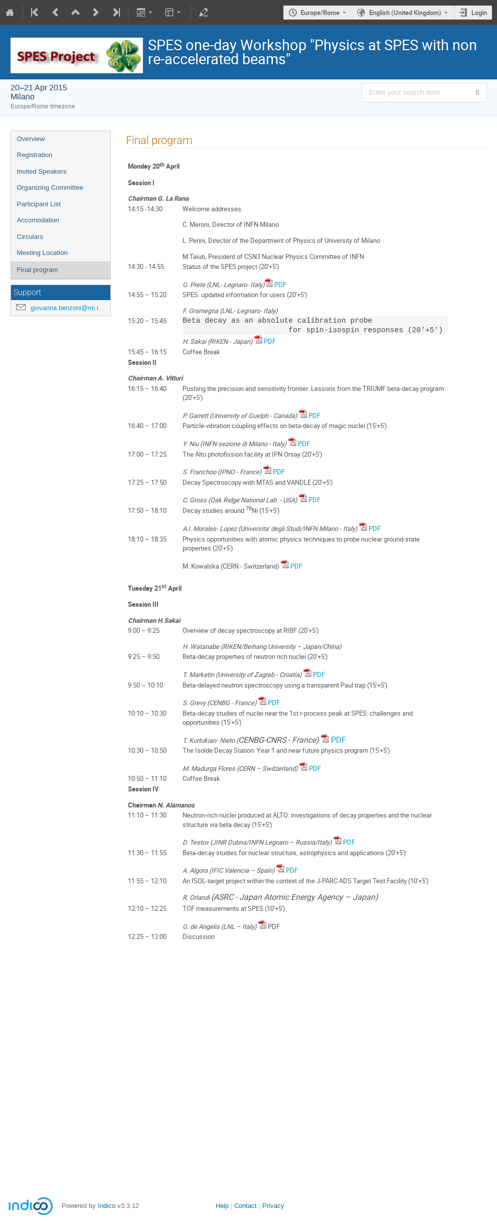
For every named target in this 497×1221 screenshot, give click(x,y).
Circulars (30, 236)
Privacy (273, 1205)
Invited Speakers (42, 171)
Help (222, 1205)
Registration (35, 155)
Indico (106, 1205)
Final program (37, 270)
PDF (280, 284)
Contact (245, 1205)
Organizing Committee (50, 187)
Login (479, 12)
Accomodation (38, 220)
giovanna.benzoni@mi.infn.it (72, 308)
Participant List (39, 204)
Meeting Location (42, 252)
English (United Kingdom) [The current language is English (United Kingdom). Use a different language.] (405, 12)
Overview (31, 139)
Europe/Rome (320, 12)
